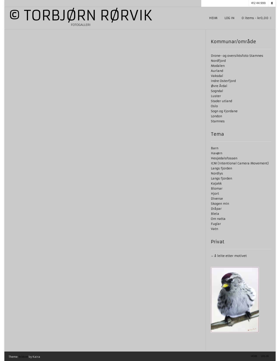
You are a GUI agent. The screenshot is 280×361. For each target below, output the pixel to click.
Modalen (218, 66)
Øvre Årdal (219, 86)
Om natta (218, 219)
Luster (216, 96)
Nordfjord (218, 61)
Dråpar (216, 209)
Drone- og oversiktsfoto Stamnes (237, 56)
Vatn (214, 229)
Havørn (216, 153)
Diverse (217, 199)
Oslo (214, 106)
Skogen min (220, 204)
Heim (213, 18)
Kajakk (216, 183)
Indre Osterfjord (223, 81)
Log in (229, 18)
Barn (214, 148)
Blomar (216, 188)
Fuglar (216, 224)
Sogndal (217, 91)
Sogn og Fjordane (224, 111)
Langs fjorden (221, 168)
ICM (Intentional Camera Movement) (240, 163)
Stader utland (221, 101)
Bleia (215, 214)
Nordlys (217, 173)
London (216, 116)
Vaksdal (217, 76)
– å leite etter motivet (229, 256)
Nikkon (23, 356)
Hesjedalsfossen (224, 158)
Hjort (215, 194)
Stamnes (218, 121)
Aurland (217, 71)
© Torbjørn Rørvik (80, 16)
